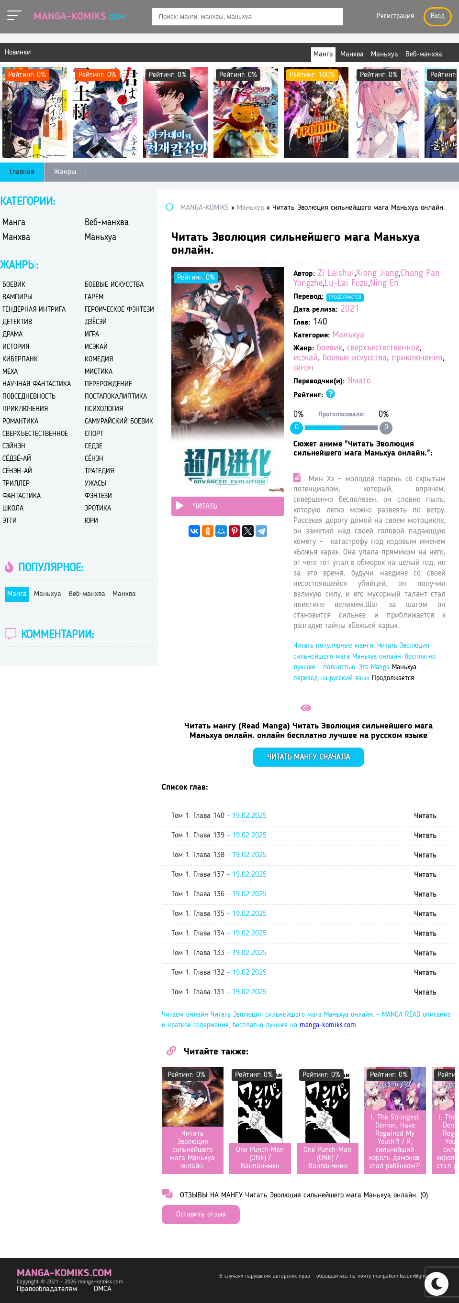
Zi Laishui (336, 273)
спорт (94, 434)
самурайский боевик (119, 421)
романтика (20, 421)
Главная (22, 172)
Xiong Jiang (377, 273)
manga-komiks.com (328, 1025)
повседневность (29, 397)
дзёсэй (96, 322)
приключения (417, 358)
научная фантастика (36, 384)
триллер (16, 484)
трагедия (99, 471)
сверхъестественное (383, 348)
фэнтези (98, 496)
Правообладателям (47, 1289)
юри (91, 521)
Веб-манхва (107, 223)
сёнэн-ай (17, 471)
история (15, 347)
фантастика (21, 496)
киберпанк (20, 359)
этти (9, 521)
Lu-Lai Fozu (346, 283)
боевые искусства (355, 358)
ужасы (95, 484)
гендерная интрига (34, 310)
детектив (17, 322)
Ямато (359, 381)
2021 (349, 309)
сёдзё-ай (16, 459)
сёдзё (93, 446)
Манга (13, 223)
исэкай (305, 358)
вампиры (17, 297)
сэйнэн (13, 446)
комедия (99, 359)
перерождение (108, 384)
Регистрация (395, 16)
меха (10, 372)
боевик (329, 348)
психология (104, 409)
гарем (94, 297)
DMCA (103, 1289)
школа (12, 508)
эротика (98, 508)
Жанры (65, 172)
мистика (98, 372)
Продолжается (345, 297)
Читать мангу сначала (308, 757)
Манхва (16, 237)
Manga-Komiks (79, 16)
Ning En (384, 283)
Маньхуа (348, 335)
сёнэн (303, 368)
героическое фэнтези (119, 310)
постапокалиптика (116, 397)
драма (12, 334)
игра (92, 334)
